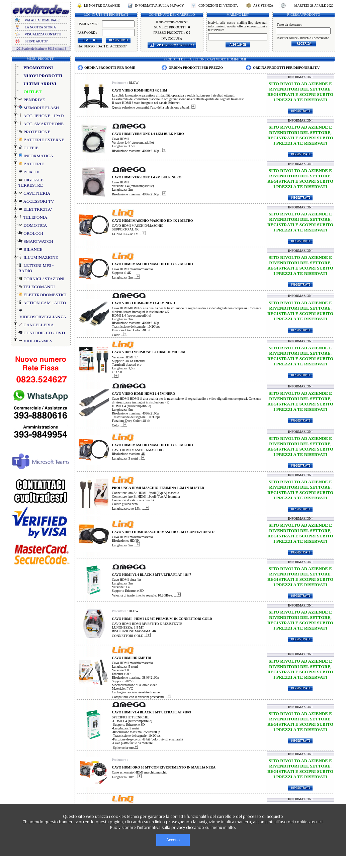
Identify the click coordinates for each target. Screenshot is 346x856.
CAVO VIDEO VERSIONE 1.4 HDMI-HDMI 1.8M (149, 352)
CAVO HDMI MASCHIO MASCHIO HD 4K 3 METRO (152, 445)
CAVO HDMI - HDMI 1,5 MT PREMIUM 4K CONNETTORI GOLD (162, 619)
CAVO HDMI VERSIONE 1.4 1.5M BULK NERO (148, 134)
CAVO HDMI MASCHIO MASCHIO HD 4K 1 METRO (152, 220)
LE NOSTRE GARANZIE (102, 5)
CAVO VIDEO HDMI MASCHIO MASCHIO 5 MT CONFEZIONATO (163, 532)
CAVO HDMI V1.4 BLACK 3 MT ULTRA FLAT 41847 (151, 574)
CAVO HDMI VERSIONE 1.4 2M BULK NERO (147, 177)
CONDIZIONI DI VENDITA (217, 5)
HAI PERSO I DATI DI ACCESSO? (102, 46)
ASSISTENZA (263, 5)
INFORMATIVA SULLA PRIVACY (159, 5)
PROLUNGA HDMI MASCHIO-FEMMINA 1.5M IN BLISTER (158, 488)
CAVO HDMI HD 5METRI (132, 658)
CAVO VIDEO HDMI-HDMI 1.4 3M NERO (143, 303)
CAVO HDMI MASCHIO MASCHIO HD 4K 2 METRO (152, 264)
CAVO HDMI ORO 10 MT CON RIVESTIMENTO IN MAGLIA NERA (164, 767)
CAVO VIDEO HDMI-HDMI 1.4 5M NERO (143, 393)
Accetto (173, 840)
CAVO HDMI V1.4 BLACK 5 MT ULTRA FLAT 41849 (151, 712)
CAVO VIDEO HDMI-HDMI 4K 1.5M (139, 90)
